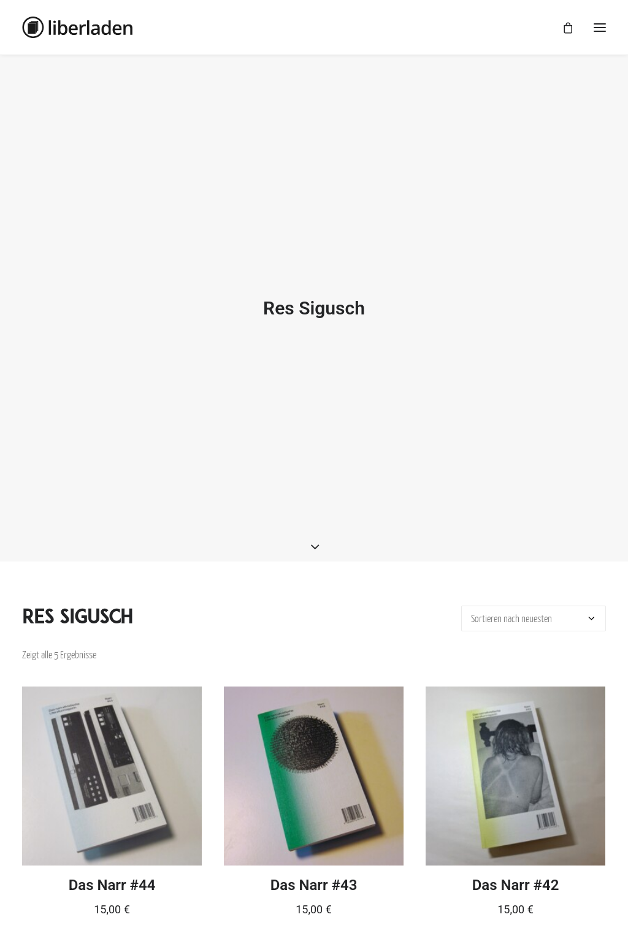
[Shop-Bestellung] (533, 606)
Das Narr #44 (112, 872)
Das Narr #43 (314, 872)
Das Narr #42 (515, 872)
